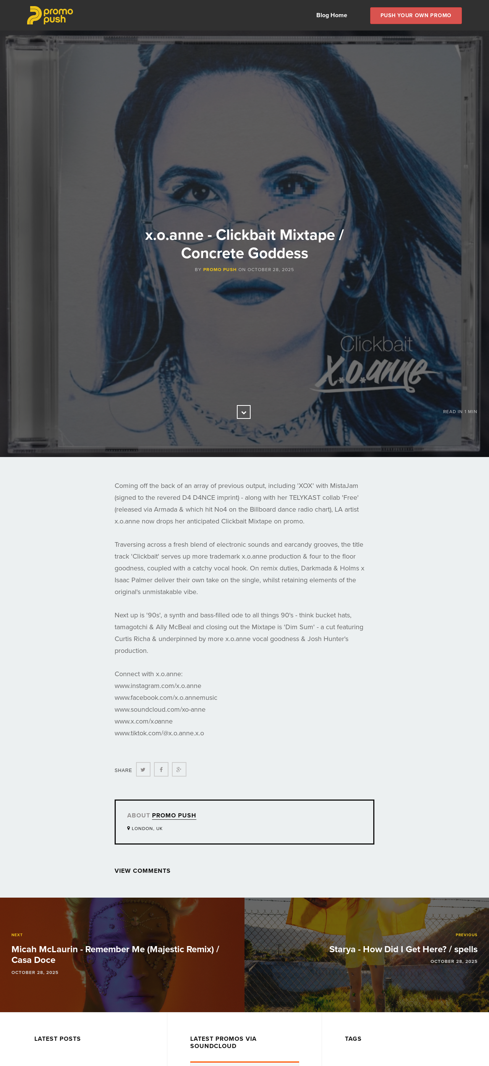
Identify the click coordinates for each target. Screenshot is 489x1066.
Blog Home (331, 15)
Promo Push (220, 269)
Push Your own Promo (416, 15)
